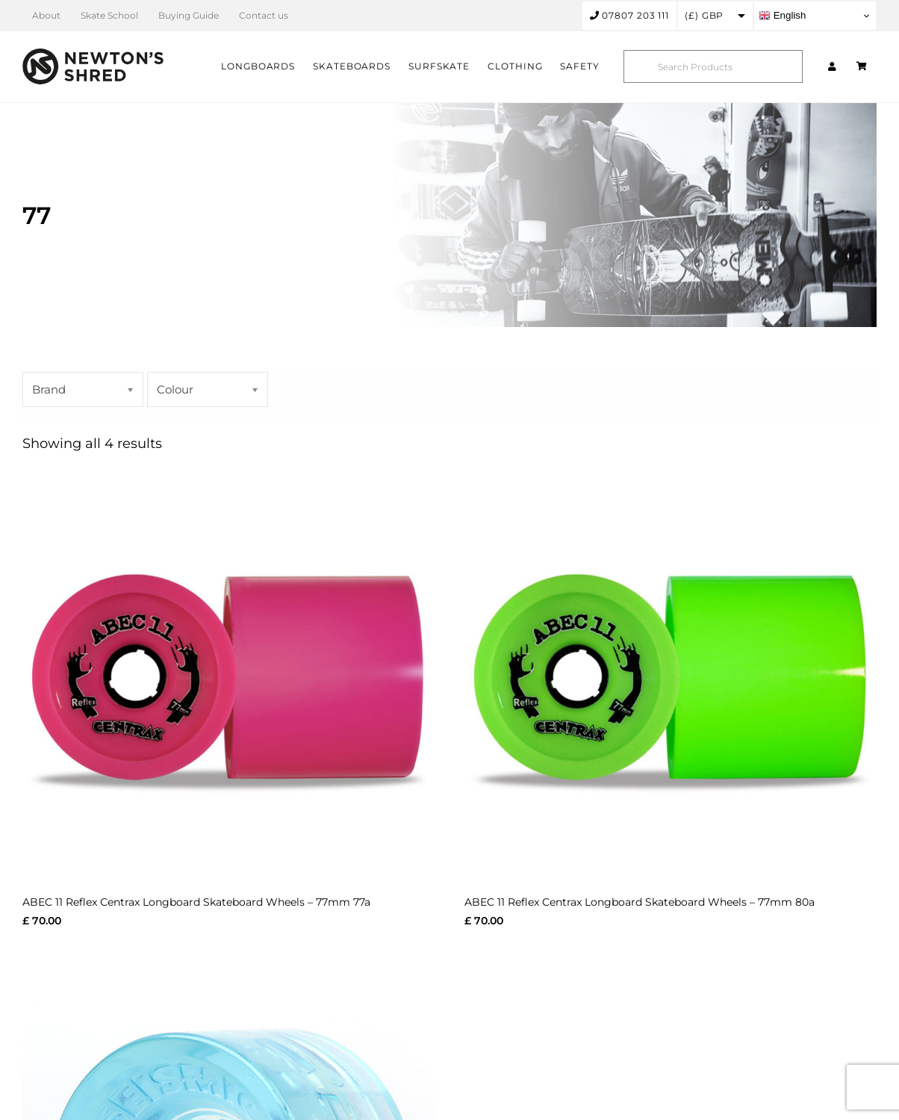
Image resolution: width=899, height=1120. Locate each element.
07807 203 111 (630, 15)
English (782, 16)
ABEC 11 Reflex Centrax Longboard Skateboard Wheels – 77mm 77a (196, 902)
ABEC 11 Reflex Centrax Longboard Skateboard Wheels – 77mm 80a (639, 902)
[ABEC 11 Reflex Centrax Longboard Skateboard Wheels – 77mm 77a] (228, 674)
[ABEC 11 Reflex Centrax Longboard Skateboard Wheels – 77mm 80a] (670, 674)
